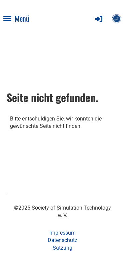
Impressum (62, 233)
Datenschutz (62, 240)
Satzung (62, 248)
